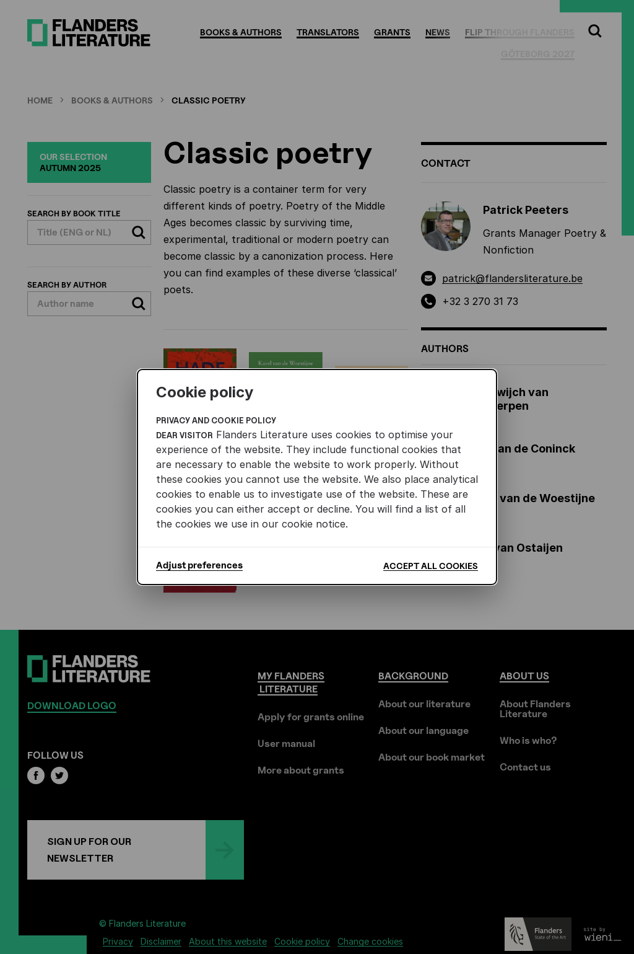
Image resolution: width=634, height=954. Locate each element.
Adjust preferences (199, 565)
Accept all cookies (430, 565)
